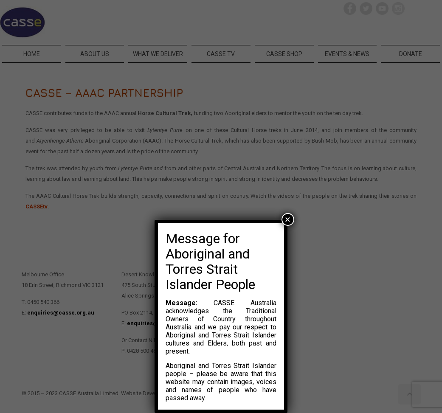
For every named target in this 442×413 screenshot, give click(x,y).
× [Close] (287, 219)
